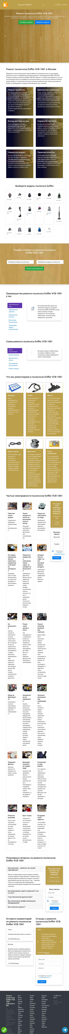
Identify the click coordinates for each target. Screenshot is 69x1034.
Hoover (32, 1017)
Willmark (44, 1027)
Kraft (31, 1027)
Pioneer (44, 1001)
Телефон (56, 544)
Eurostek (32, 1007)
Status (43, 1021)
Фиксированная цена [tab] (14, 305)
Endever (32, 1005)
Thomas (20, 1015)
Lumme (32, 1029)
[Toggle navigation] (43, 4)
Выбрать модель (42, 22)
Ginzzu (32, 1011)
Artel (19, 1023)
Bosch (20, 997)
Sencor (44, 1013)
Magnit (32, 1031)
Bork (19, 1033)
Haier (31, 1015)
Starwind (44, 1019)
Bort (19, 995)
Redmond (21, 1009)
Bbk (19, 1027)
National (44, 995)
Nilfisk (43, 997)
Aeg (19, 1019)
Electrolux (33, 1003)
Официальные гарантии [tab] (13, 310)
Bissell (20, 1031)
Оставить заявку (26, 22)
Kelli (31, 1025)
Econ (31, 1001)
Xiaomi (20, 1017)
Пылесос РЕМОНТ (25, 5)
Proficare (44, 1007)
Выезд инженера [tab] (14, 355)
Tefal (19, 1013)
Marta (31, 1033)
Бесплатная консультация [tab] (13, 321)
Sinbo (43, 1015)
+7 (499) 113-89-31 (61, 5)
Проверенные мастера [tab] (13, 316)
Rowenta (44, 1009)
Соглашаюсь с (59, 552)
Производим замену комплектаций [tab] (13, 327)
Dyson (20, 999)
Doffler (32, 999)
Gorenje (32, 1013)
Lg (18, 1005)
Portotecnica (45, 1005)
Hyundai (32, 1023)
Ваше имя (57, 537)
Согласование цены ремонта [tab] (13, 364)
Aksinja (20, 1021)
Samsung (21, 1011)
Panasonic (45, 999)
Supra (43, 1023)
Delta (31, 997)
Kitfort (20, 1003)
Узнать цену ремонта (34, 268)
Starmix (44, 1017)
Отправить (56, 558)
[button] (38, 942)
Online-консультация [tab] (13, 350)
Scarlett (44, 1011)
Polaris (44, 1003)
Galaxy (32, 1009)
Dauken (32, 995)
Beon (19, 1029)
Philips (20, 1007)
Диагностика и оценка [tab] (13, 359)
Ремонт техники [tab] (14, 368)
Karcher (20, 1001)
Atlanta (20, 1025)
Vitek (43, 1025)
